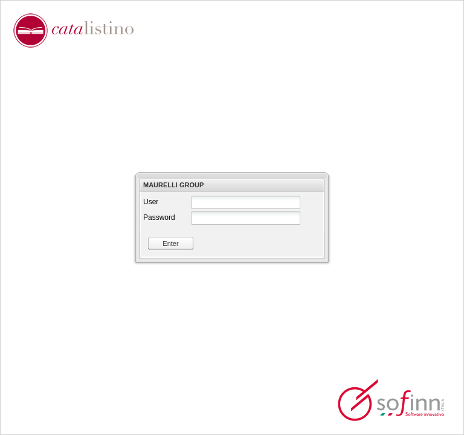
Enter (170, 243)
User (150, 202)
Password (159, 217)
